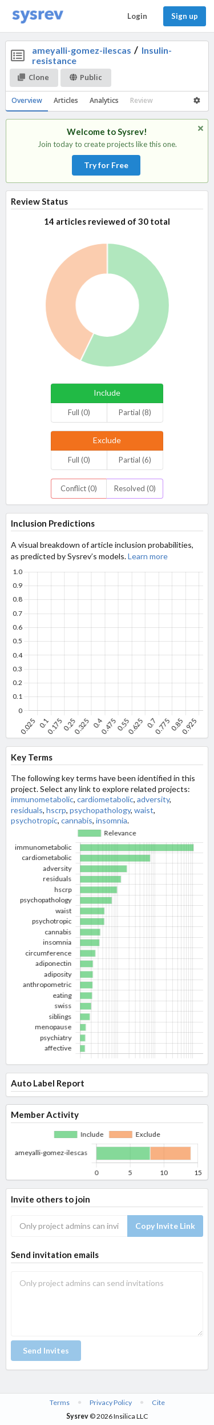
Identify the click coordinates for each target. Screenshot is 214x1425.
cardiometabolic (105, 799)
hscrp (56, 810)
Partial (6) (135, 459)
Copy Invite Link (165, 1226)
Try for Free (106, 165)
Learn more (148, 556)
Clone (33, 77)
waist (144, 810)
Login (137, 16)
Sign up (184, 16)
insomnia (111, 820)
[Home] (37, 16)
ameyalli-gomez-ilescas (81, 50)
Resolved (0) (135, 488)
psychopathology (100, 810)
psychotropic (34, 820)
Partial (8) (135, 412)
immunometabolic (42, 799)
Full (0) (79, 412)
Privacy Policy (111, 1402)
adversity (153, 799)
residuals (27, 810)
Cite (158, 1402)
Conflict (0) (78, 488)
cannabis (76, 820)
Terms (60, 1402)
